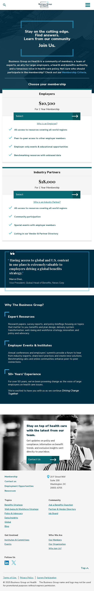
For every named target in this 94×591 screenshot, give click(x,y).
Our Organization (57, 544)
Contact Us (42, 459)
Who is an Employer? (47, 123)
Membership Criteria (74, 72)
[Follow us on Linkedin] (8, 562)
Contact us (10, 481)
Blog (7, 526)
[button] (5, 5)
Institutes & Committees (17, 539)
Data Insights (11, 517)
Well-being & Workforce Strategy (21, 509)
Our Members (55, 539)
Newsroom (10, 490)
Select (47, 116)
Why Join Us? (55, 548)
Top (85, 568)
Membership (11, 476)
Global (8, 522)
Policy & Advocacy (14, 513)
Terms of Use (10, 577)
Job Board (53, 513)
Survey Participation (46, 577)
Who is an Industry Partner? (47, 202)
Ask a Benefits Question (61, 504)
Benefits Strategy (14, 504)
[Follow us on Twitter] (14, 562)
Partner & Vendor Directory (62, 509)
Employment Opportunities (19, 486)
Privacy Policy (27, 577)
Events (8, 544)
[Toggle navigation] (87, 5)
